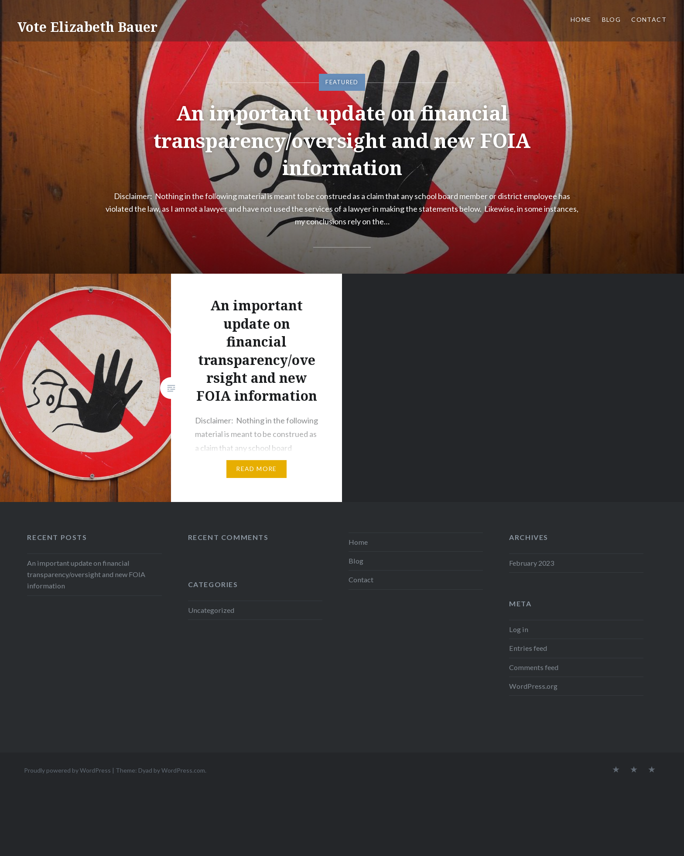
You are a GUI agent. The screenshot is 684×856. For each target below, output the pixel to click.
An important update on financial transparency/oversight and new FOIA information (342, 140)
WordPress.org (533, 686)
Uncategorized (211, 610)
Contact (649, 19)
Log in (518, 629)
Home (581, 19)
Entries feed (528, 648)
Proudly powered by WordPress (67, 770)
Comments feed (533, 667)
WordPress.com (183, 770)
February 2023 (531, 563)
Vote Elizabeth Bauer (87, 27)
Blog (611, 19)
